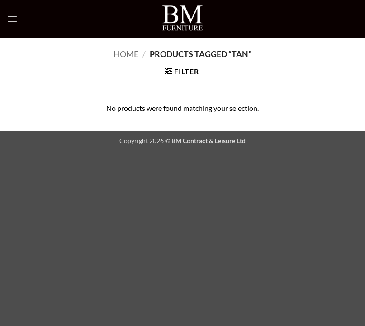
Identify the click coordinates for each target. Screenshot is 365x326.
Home (126, 54)
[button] (12, 19)
